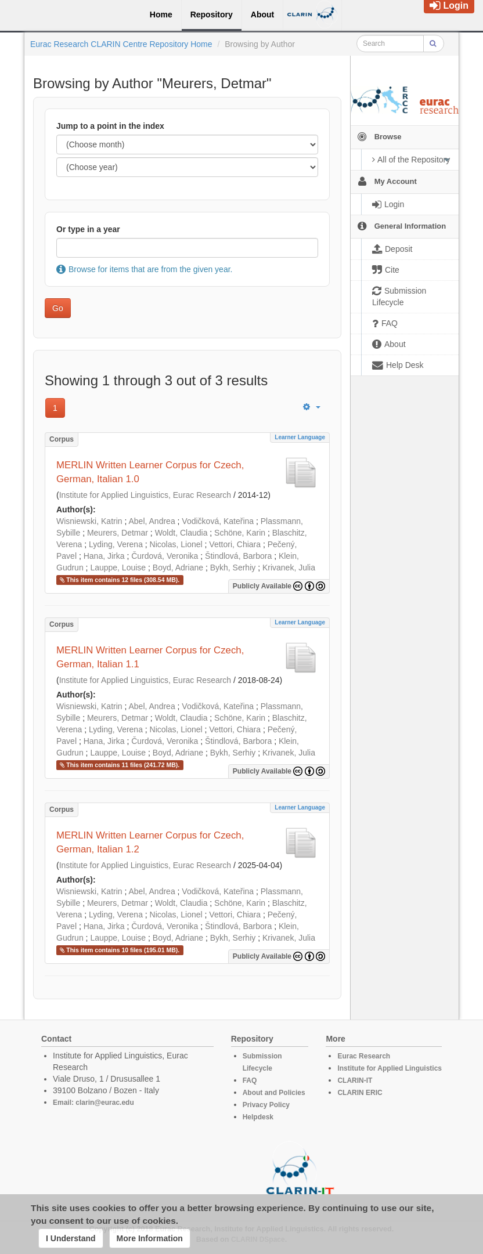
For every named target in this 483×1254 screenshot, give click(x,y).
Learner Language (300, 437)
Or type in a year (88, 229)
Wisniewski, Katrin (89, 521)
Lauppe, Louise (118, 567)
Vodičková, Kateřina (218, 521)
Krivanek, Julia (288, 567)
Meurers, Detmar (117, 532)
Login (449, 5)
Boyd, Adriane (178, 567)
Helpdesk (258, 1117)
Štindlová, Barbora (238, 556)
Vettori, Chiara (235, 544)
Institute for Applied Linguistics (389, 1068)
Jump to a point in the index (110, 126)
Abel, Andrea (152, 521)
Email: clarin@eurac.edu (93, 1102)
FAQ (250, 1080)
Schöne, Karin (239, 532)
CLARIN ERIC (359, 1093)
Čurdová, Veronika (164, 556)
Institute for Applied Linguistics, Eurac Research (145, 495)
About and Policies (274, 1093)
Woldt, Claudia (181, 532)
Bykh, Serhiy (233, 567)
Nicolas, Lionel (176, 544)
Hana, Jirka (104, 556)
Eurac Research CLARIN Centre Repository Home (121, 44)
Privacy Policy (266, 1105)
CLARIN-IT (354, 1080)
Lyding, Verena (116, 544)
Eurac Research (363, 1056)
